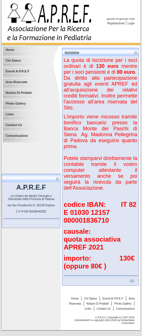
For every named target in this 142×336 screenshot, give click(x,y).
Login (131, 23)
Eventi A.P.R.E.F (112, 298)
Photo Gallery (123, 303)
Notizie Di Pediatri (97, 303)
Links (88, 308)
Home (75, 298)
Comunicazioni (125, 308)
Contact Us (104, 308)
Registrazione (115, 23)
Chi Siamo (90, 298)
